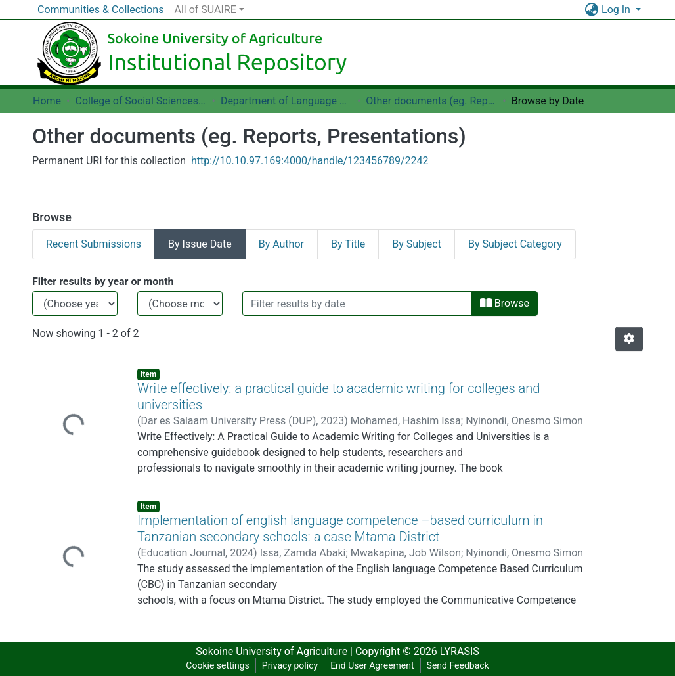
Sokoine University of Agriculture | (275, 651)
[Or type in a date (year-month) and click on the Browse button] (357, 303)
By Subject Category (515, 244)
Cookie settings (218, 665)
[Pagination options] (629, 339)
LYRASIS (459, 651)
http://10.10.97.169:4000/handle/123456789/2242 (309, 160)
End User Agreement (372, 665)
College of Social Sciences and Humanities (140, 101)
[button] (591, 9)
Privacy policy (290, 665)
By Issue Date (200, 244)
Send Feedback (458, 665)
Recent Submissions (93, 244)
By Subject (416, 244)
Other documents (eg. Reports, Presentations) (431, 101)
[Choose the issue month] (180, 303)
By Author (281, 244)
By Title (348, 244)
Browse (504, 303)
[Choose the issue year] (75, 303)
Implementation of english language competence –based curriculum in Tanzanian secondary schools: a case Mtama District (340, 528)
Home (47, 101)
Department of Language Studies (286, 101)
